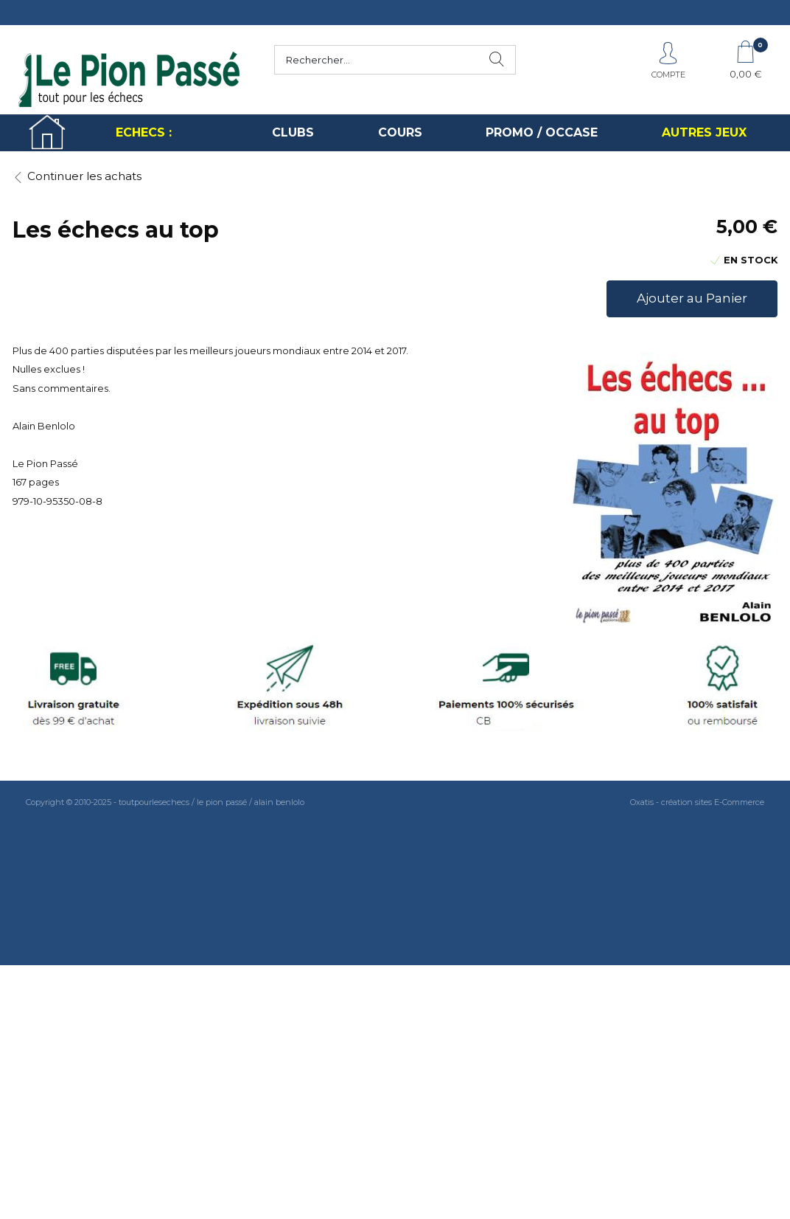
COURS (400, 132)
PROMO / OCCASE (542, 132)
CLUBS (293, 132)
